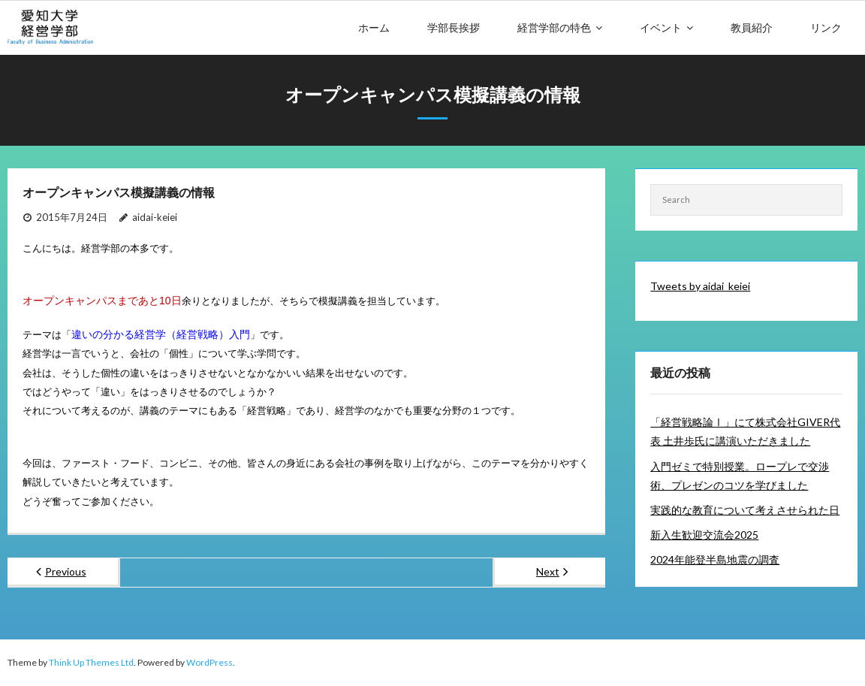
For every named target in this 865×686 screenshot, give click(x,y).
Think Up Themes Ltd (91, 662)
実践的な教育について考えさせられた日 (744, 509)
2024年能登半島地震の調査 (714, 559)
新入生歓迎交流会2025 (704, 534)
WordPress (209, 662)
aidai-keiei (154, 217)
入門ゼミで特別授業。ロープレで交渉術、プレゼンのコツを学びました (739, 475)
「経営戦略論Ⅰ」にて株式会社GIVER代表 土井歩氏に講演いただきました (745, 431)
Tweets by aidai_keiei (700, 286)
